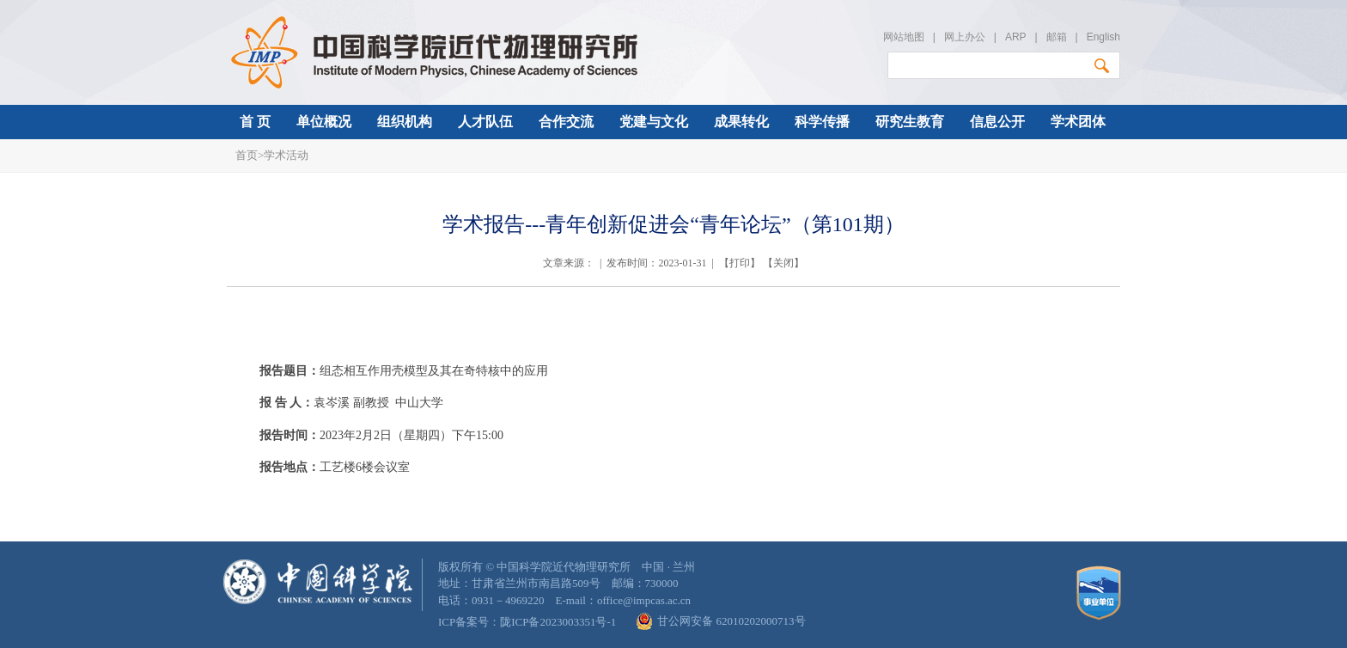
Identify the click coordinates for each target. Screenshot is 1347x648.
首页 (246, 155)
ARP (1015, 37)
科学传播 (822, 121)
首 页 (255, 121)
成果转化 (741, 121)
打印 (739, 263)
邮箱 (1056, 37)
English (1103, 37)
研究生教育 (909, 121)
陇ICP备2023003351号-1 (558, 621)
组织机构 (404, 121)
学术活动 (286, 155)
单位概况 (323, 121)
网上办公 (964, 37)
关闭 (783, 263)
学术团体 (1078, 121)
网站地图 (903, 37)
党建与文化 (653, 121)
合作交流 (566, 121)
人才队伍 (485, 121)
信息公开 (997, 121)
